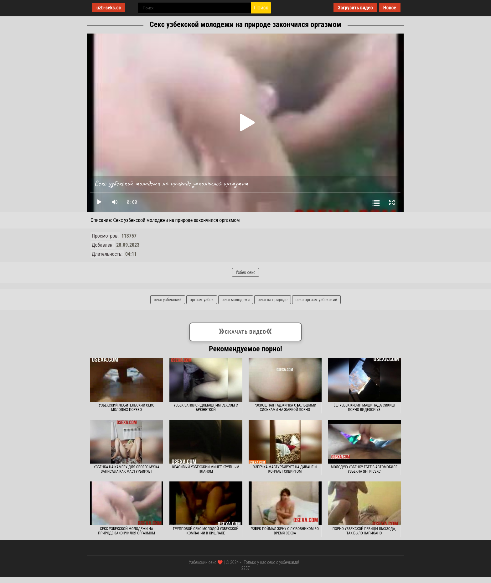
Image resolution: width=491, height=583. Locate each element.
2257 (245, 568)
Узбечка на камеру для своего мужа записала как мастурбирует (126, 469)
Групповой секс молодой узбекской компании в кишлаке (206, 531)
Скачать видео (245, 331)
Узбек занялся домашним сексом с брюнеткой (205, 407)
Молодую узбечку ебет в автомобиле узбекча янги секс (364, 469)
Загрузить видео (355, 8)
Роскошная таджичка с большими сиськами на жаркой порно (285, 407)
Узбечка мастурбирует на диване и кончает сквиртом (285, 469)
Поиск (261, 7)
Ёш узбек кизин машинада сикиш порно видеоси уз (364, 407)
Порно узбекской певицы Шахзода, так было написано (364, 531)
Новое (389, 8)
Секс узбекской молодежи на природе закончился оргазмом (126, 531)
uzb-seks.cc (108, 8)
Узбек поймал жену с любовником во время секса (285, 531)
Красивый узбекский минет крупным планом (205, 469)
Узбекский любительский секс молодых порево (126, 407)
